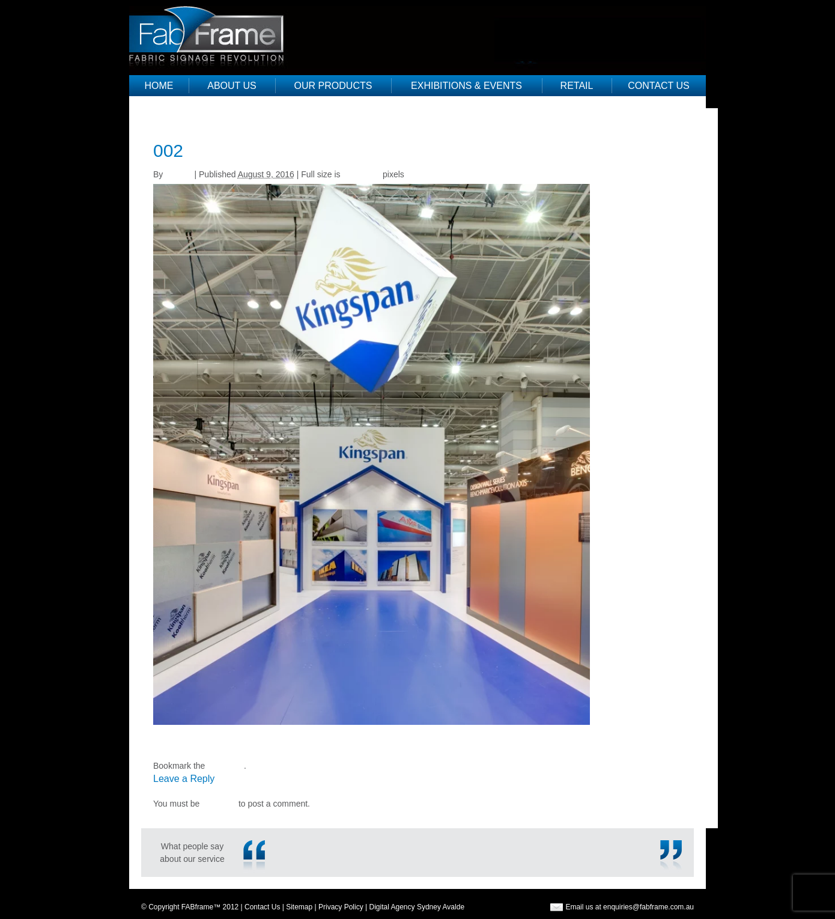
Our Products (333, 86)
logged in (219, 803)
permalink (225, 766)
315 (160, 753)
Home (159, 86)
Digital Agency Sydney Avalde (417, 907)
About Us (232, 86)
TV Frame (171, 740)
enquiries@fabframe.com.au (648, 907)
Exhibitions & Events (466, 86)
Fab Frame (211, 33)
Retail (577, 86)
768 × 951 (361, 174)
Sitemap (299, 907)
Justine (178, 174)
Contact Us (659, 86)
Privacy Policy (340, 907)
